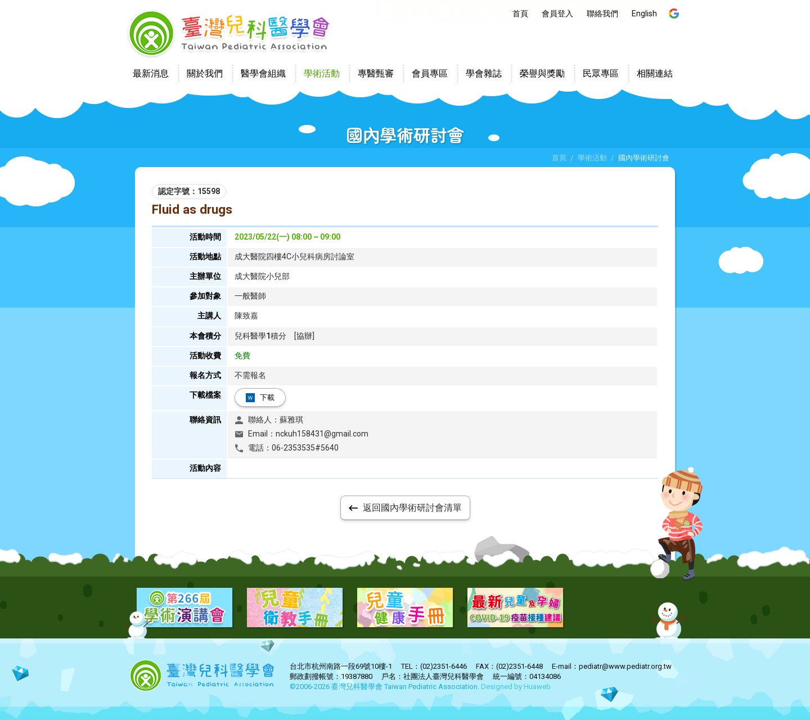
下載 (267, 397)
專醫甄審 (376, 73)
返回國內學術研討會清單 (412, 507)
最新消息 (151, 73)
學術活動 (322, 73)
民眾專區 (601, 73)
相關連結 (655, 73)
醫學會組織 (263, 73)
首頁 (520, 13)
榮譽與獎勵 (542, 73)
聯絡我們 (602, 13)
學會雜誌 (484, 73)
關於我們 (205, 73)
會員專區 (430, 73)
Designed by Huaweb (516, 686)
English (644, 13)
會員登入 (557, 13)
